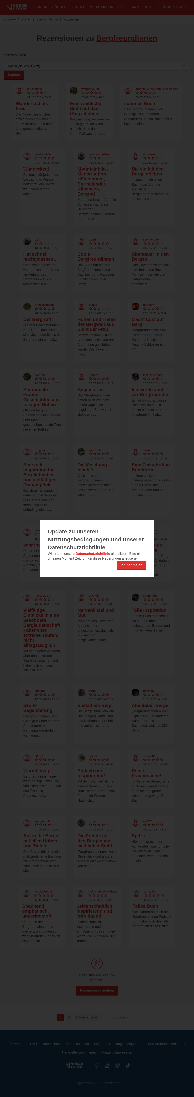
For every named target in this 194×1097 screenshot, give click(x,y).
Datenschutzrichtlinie (93, 554)
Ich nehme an (131, 565)
